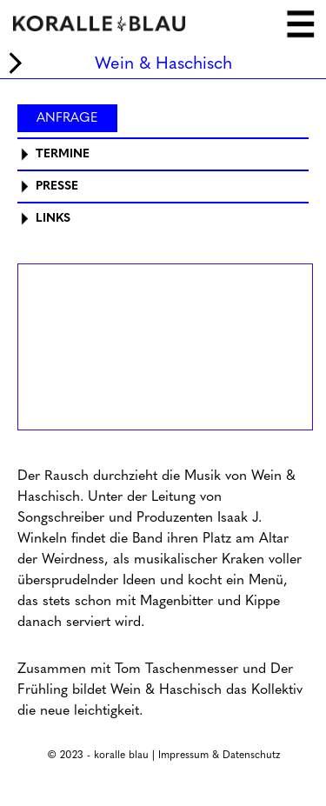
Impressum (183, 755)
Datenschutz (251, 755)
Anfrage (67, 117)
